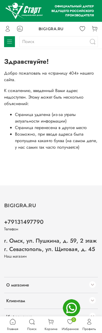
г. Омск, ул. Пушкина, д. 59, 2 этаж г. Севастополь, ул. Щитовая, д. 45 (50, 245)
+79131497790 (24, 222)
